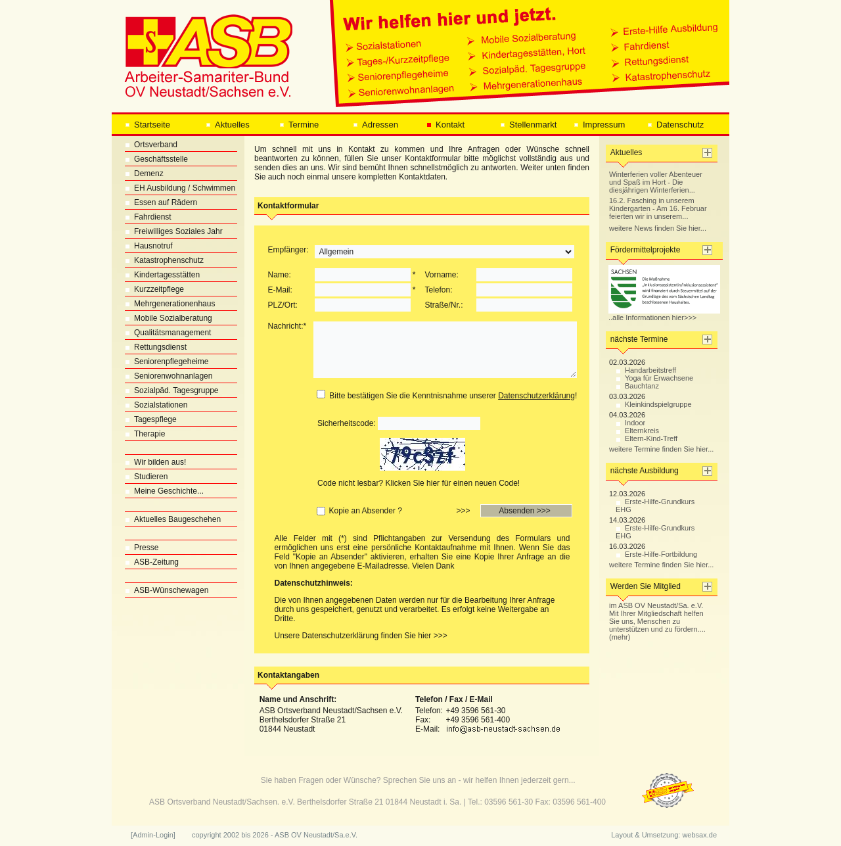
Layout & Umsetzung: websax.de (664, 835)
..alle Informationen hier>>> (664, 314)
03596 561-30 (508, 802)
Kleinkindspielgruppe (654, 404)
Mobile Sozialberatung (168, 318)
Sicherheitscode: (346, 423)
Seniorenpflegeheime (166, 361)
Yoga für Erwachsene (654, 378)
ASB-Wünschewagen (166, 590)
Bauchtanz (637, 386)
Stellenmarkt (528, 124)
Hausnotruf (149, 245)
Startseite (147, 124)
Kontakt (445, 124)
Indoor (630, 423)
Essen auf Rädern (161, 202)
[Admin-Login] (153, 835)
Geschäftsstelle (156, 159)
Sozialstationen (156, 405)
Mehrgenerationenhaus (170, 303)
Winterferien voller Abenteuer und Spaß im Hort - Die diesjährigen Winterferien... (655, 182)
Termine (299, 124)
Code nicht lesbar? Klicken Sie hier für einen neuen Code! (418, 483)
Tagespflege (151, 419)
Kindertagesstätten (162, 274)
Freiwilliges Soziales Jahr (174, 231)
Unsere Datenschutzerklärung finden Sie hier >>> (361, 635)
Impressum (599, 124)
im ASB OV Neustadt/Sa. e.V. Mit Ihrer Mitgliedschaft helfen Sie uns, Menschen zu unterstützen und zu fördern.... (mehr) (657, 621)
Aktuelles (228, 124)
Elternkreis (637, 431)
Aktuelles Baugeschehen (173, 519)
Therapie (145, 433)
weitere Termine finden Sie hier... (661, 449)
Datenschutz (675, 124)
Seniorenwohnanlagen (168, 376)
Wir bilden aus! (155, 462)
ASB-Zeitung (152, 562)
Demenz (144, 173)
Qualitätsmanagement (168, 332)
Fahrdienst (148, 217)
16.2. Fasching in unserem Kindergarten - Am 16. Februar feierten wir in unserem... (658, 208)
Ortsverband (151, 144)
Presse (141, 547)
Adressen (375, 124)
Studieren (146, 476)
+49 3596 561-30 (475, 710)
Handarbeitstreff (646, 370)
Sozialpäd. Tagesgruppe (172, 390)
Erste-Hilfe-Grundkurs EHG (655, 505)
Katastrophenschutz (164, 260)
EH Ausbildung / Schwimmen (180, 188)
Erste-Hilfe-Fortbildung (656, 554)
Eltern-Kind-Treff (646, 438)
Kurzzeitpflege (154, 289)
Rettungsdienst (156, 347)
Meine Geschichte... (164, 491)
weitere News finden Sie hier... (657, 228)
